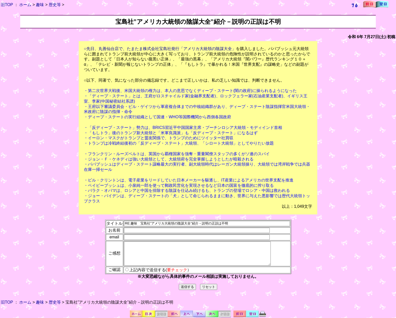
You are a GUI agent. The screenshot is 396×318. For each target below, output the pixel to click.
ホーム (25, 5)
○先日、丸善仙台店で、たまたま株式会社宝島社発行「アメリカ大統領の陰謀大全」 (160, 49)
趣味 (40, 5)
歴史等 (55, 5)
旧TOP (7, 5)
